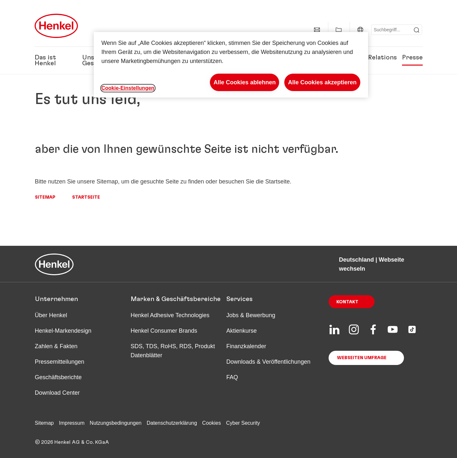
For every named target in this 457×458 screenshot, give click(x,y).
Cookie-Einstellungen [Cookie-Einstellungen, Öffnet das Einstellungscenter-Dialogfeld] (128, 88)
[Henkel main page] (56, 26)
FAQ (232, 377)
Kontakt (347, 302)
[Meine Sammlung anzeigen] (338, 29)
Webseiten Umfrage (361, 358)
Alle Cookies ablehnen (244, 82)
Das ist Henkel (45, 60)
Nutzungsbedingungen (115, 423)
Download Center (57, 393)
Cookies (211, 423)
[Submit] (416, 30)
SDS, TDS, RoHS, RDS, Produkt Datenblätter (173, 351)
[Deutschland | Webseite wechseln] (360, 29)
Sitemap (45, 197)
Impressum (71, 423)
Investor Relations (368, 57)
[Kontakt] (317, 29)
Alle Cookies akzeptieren (322, 82)
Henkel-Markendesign (63, 331)
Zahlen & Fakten (56, 346)
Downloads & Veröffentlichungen (268, 362)
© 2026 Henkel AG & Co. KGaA (72, 442)
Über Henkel (51, 315)
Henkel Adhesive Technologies (170, 315)
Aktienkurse (241, 331)
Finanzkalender (246, 346)
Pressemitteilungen (59, 362)
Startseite (86, 197)
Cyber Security (243, 423)
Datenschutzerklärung (172, 423)
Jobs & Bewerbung (250, 315)
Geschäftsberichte (58, 377)
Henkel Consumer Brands (164, 331)
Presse (412, 57)
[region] (231, 65)
